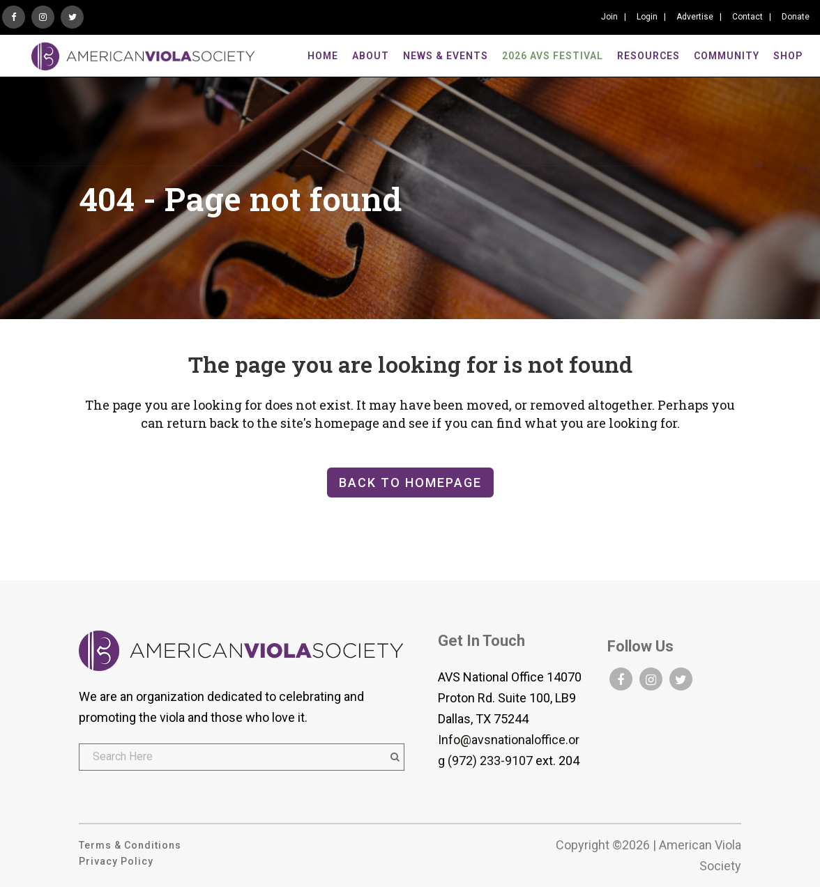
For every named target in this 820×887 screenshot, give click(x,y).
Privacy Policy (116, 861)
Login (647, 17)
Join (609, 17)
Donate (796, 17)
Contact (747, 17)
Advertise (694, 17)
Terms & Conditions (130, 845)
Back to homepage (410, 482)
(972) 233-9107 (490, 760)
